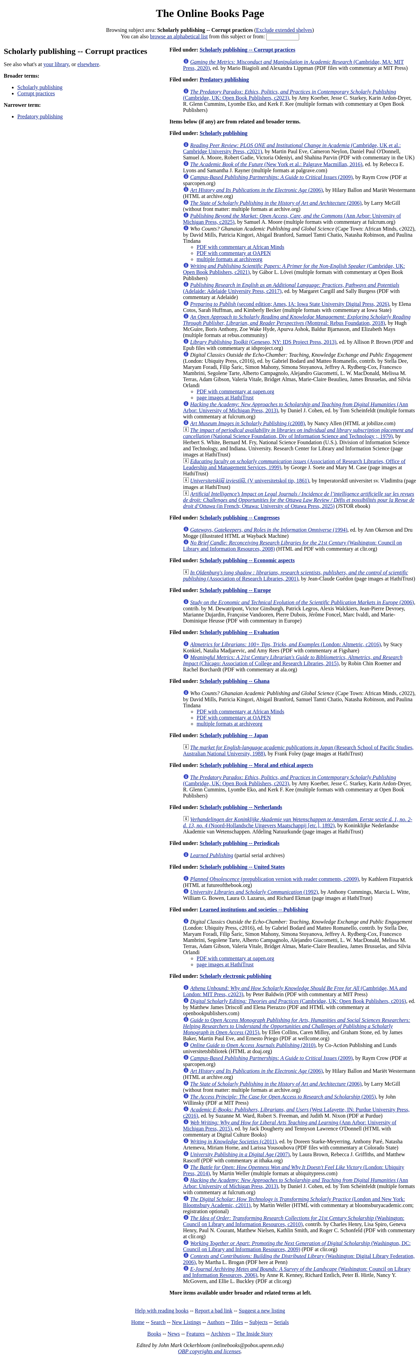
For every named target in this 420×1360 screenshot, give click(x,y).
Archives (220, 1334)
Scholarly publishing (39, 87)
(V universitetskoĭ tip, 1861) (249, 481)
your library (56, 64)
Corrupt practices (36, 93)
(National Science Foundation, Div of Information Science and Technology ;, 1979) (298, 433)
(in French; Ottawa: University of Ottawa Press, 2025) (299, 500)
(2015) (296, 1026)
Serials (281, 1322)
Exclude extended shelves (284, 30)
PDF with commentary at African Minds (240, 247)
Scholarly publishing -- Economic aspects (247, 560)
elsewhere (88, 64)
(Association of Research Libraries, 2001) (295, 576)
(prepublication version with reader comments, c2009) (274, 879)
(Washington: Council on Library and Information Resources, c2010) (293, 1221)
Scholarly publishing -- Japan (234, 735)
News (173, 1334)
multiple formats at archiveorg (229, 259)
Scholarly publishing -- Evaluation (239, 632)
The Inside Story (255, 1334)
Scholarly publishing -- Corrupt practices (247, 50)
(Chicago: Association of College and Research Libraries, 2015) (292, 660)
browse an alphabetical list (179, 36)
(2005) (283, 1097)
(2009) (271, 177)
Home (137, 1322)
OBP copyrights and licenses (209, 1351)
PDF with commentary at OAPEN (234, 253)
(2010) (252, 1045)
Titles (237, 1322)
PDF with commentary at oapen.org (235, 391)
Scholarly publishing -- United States (242, 867)
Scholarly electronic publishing (235, 976)
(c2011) (233, 1141)
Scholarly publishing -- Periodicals (239, 843)
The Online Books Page (210, 13)
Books (154, 1334)
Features (195, 1334)
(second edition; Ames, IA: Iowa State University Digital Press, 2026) (289, 304)
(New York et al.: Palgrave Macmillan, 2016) (276, 164)
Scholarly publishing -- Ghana (235, 681)
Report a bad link (214, 1311)
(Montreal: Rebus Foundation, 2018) (296, 320)
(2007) (240, 1154)
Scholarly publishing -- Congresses (240, 517)
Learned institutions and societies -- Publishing (254, 909)
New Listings (186, 1322)
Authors (216, 1322)
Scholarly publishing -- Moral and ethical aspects (256, 765)
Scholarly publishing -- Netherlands (241, 807)
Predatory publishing (40, 116)
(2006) (256, 190)
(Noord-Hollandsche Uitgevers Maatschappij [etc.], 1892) (297, 822)
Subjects (258, 1322)
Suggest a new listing (262, 1311)
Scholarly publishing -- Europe (235, 590)
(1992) (254, 892)
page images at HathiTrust (225, 397)
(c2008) (247, 423)
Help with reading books (161, 1311)
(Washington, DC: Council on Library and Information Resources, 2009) (297, 1246)
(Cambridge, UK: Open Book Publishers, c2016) (298, 1001)
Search (158, 1322)
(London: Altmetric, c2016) (285, 644)
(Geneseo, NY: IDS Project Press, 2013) (263, 342)
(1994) (268, 530)
